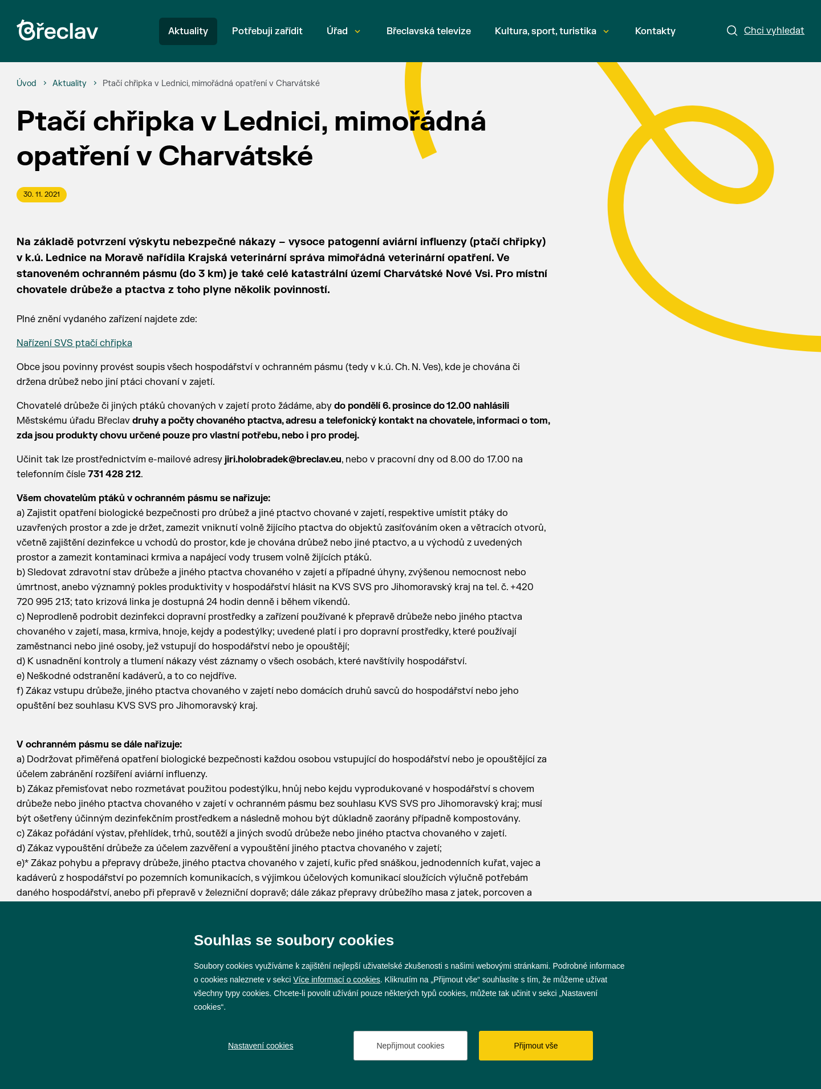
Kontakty (655, 31)
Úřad (343, 31)
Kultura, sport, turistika (552, 31)
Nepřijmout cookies (410, 1045)
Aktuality (188, 31)
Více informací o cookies (336, 979)
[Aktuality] (69, 84)
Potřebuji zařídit (267, 31)
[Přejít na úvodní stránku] (57, 29)
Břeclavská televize (429, 31)
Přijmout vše (536, 1045)
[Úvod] (26, 84)
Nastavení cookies (260, 1045)
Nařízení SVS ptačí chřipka (74, 343)
